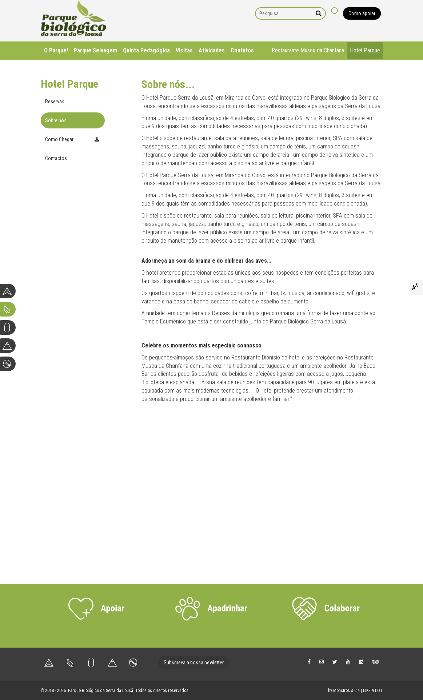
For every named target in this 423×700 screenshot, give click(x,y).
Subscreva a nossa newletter (194, 662)
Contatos (242, 50)
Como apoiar (361, 13)
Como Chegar (59, 139)
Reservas (54, 101)
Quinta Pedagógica (146, 50)
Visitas (184, 50)
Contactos (56, 158)
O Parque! (56, 50)
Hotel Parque (365, 50)
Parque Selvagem (95, 50)
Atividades (212, 50)
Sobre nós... (57, 120)
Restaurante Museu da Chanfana (308, 50)
